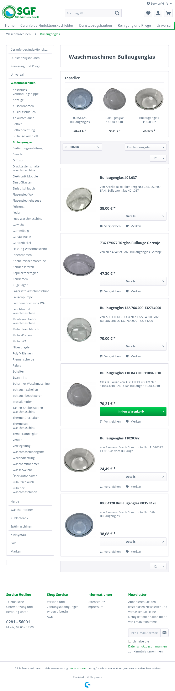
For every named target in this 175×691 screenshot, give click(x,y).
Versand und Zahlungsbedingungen (63, 604)
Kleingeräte (19, 535)
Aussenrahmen (23, 106)
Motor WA (19, 341)
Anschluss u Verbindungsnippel (26, 92)
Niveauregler (22, 347)
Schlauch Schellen (25, 390)
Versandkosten (78, 668)
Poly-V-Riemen (23, 353)
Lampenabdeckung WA (29, 303)
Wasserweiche (23, 470)
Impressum (95, 607)
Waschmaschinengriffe (28, 452)
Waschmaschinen (23, 83)
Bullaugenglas (22, 142)
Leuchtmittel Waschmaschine (24, 311)
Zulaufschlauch (23, 482)
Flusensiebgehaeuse (27, 200)
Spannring (20, 377)
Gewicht (18, 225)
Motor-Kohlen (22, 335)
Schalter (18, 371)
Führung (19, 206)
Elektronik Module (25, 176)
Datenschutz (96, 602)
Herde (15, 501)
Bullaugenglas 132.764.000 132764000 (130, 308)
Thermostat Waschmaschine (24, 426)
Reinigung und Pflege (25, 66)
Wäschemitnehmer (26, 464)
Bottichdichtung (24, 130)
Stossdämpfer (22, 402)
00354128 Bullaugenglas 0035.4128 (80, 120)
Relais (17, 365)
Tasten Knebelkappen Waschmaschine (28, 410)
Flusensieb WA (23, 194)
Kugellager (20, 285)
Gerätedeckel (22, 243)
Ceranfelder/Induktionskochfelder (31, 49)
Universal (17, 74)
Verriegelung (22, 446)
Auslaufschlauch (24, 112)
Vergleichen (110, 226)
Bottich (17, 124)
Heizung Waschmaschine (30, 249)
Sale (13, 543)
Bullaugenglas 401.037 (118, 178)
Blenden (18, 154)
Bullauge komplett (25, 136)
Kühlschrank (19, 518)
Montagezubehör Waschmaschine (25, 321)
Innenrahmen (22, 255)
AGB (50, 617)
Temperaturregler (25, 434)
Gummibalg (21, 231)
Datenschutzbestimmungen (147, 646)
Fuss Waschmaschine (27, 219)
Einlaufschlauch (24, 188)
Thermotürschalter (26, 418)
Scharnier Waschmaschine (31, 383)
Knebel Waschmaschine (29, 261)
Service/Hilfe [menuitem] (158, 3)
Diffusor (18, 160)
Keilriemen (20, 279)
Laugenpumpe (23, 297)
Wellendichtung (24, 458)
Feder (17, 213)
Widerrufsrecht (57, 612)
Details (145, 215)
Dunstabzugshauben (25, 58)
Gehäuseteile (22, 237)
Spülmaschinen (21, 526)
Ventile (17, 440)
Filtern (72, 147)
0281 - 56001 (18, 622)
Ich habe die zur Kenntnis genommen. (147, 646)
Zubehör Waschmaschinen (25, 490)
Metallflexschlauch (26, 329)
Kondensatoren (23, 267)
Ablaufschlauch (23, 118)
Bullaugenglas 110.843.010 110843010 (114, 120)
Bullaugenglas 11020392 (149, 120)
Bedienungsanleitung (28, 148)
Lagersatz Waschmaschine (31, 291)
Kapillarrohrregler (25, 273)
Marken (16, 551)
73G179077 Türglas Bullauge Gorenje (130, 243)
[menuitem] (93, 15)
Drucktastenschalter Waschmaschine (27, 168)
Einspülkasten (22, 182)
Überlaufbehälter (25, 476)
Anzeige (18, 100)
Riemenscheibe (23, 359)
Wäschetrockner (22, 510)
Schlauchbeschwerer (27, 396)
